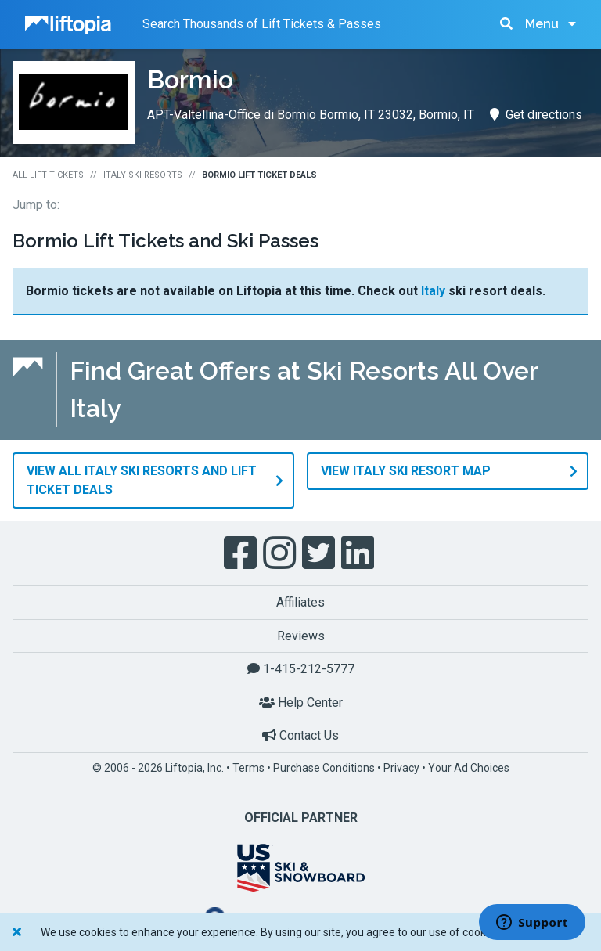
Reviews (301, 635)
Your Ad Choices (468, 767)
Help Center (301, 701)
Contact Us (300, 735)
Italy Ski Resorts (142, 175)
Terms (248, 767)
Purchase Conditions (324, 767)
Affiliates (300, 601)
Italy (433, 290)
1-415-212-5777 (300, 668)
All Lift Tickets (48, 175)
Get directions (536, 114)
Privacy (401, 767)
